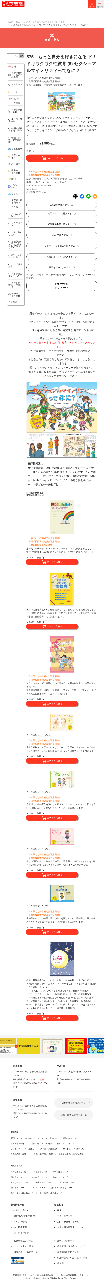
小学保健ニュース (39, 1172)
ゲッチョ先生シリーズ (15, 274)
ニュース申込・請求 (23, 1246)
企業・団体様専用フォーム (74, 1115)
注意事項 (12, 302)
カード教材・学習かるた (73, 1149)
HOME (10, 22)
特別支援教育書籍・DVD (15, 129)
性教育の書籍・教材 (15, 111)
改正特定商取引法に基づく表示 (72, 1258)
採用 (59, 1210)
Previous (16, 1046)
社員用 (60, 1263)
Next (88, 1046)
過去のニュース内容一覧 (26, 1252)
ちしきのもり (26, 1138)
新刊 (13, 1138)
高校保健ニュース (18, 1177)
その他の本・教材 (18, 1154)
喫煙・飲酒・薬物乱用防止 (14, 140)
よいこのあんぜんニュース (51, 1193)
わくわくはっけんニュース (22, 1193)
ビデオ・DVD (16, 1149)
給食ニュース (58, 1177)
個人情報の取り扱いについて (71, 1246)
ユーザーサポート (19, 1210)
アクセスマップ (64, 1216)
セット (41, 1138)
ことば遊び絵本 (15, 265)
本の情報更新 (20, 1227)
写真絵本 (15, 207)
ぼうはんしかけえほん (15, 256)
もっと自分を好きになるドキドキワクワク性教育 (44, 22)
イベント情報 (20, 1221)
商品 (18, 22)
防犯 (68, 1143)
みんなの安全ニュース (20, 1182)
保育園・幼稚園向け (16, 201)
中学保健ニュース (60, 1172)
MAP (42, 1079)
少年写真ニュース (18, 1172)
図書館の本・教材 (53, 1143)
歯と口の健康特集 (15, 120)
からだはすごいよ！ (15, 224)
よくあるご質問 (21, 1233)
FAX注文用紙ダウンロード (61, 286)
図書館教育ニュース (44, 1182)
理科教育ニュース (18, 1187)
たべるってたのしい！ (15, 215)
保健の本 (53, 1138)
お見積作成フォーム (23, 1241)
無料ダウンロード (65, 1241)
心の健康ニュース (39, 1177)
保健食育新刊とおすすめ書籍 (71, 1154)
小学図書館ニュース (67, 1182)
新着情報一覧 (17, 1205)
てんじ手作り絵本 (15, 233)
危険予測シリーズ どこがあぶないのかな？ (15, 244)
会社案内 (58, 1205)
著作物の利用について (24, 1216)
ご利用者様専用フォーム (74, 1103)
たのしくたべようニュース (62, 1187)
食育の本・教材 (18, 1143)
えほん (31, 1149)
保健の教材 (68, 1138)
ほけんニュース (38, 1187)
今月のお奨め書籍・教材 (42, 1154)
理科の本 (36, 1143)
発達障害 (15, 103)
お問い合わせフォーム (68, 1221)
